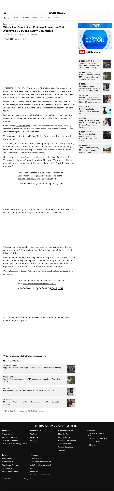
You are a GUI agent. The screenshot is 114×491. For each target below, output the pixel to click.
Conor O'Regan (23, 125)
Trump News (7, 434)
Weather (26, 18)
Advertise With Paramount (40, 462)
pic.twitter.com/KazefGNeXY (42, 283)
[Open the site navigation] (21, 13)
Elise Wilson (37, 115)
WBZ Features (54, 18)
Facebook (34, 437)
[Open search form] (109, 13)
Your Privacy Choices (10, 465)
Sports (35, 18)
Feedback (34, 471)
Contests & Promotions (67, 440)
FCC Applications (93, 442)
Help (32, 468)
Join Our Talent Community (41, 465)
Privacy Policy (7, 458)
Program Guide (64, 437)
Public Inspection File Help (96, 438)
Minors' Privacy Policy (10, 471)
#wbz (26, 283)
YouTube (33, 434)
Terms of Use (7, 468)
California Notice (8, 462)
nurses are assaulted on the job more (42, 317)
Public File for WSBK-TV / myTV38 (96, 434)
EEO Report (91, 445)
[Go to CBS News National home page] (57, 13)
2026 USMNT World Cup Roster (14, 444)
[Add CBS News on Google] (14, 39)
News (17, 18)
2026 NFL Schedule (10, 440)
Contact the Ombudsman (40, 475)
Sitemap (61, 450)
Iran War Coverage (9, 437)
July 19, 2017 (56, 183)
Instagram (34, 440)
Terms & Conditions (65, 447)
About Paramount (37, 458)
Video (43, 18)
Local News (8, 24)
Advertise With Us (65, 444)
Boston (6, 18)
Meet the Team (64, 434)
